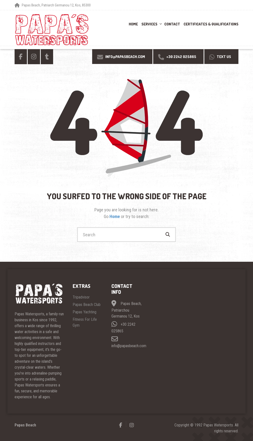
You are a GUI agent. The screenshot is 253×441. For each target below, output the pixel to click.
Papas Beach (25, 425)
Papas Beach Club (87, 304)
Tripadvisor (81, 297)
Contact (172, 24)
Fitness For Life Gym (85, 322)
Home (133, 24)
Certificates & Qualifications (211, 24)
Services (149, 24)
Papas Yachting (84, 312)
